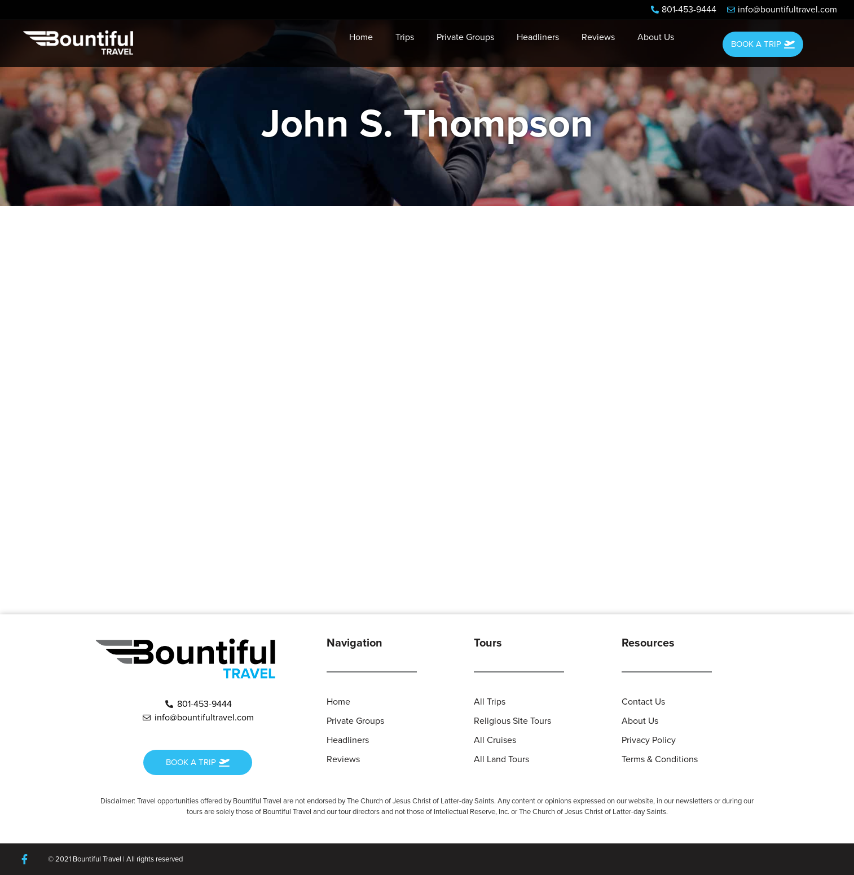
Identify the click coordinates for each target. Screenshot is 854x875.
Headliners (538, 37)
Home (361, 37)
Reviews (598, 37)
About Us (655, 37)
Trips (404, 37)
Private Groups (465, 37)
